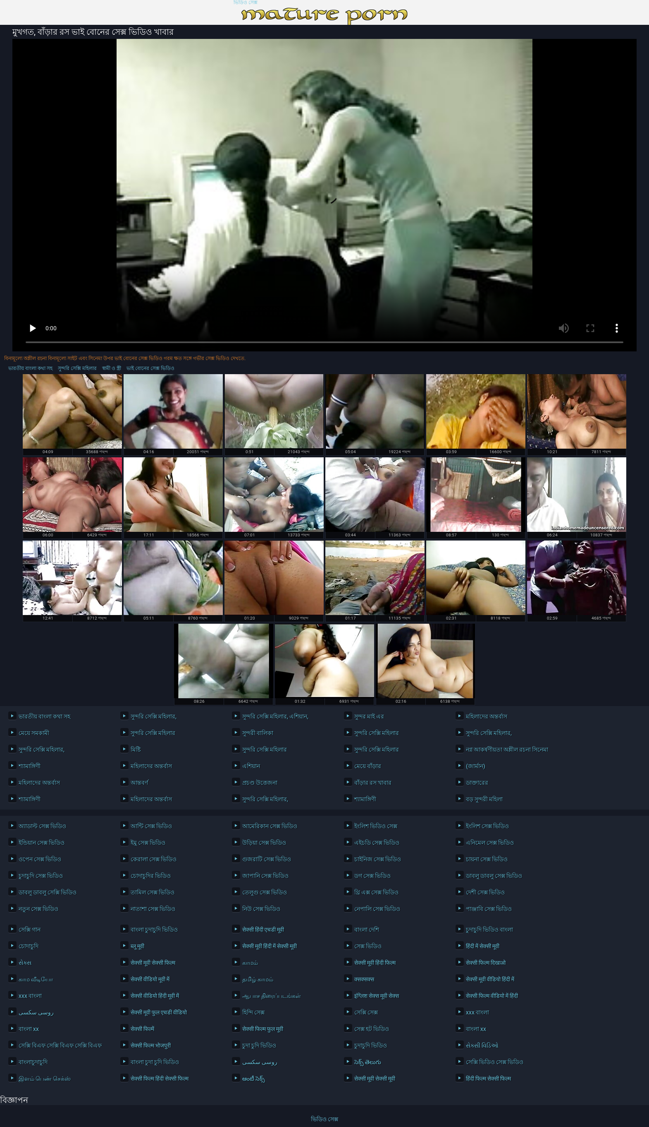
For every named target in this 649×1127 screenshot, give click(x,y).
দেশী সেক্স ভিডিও (485, 892)
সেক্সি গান (30, 929)
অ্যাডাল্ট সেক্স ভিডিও (42, 826)
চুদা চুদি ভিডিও (259, 1045)
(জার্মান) (475, 766)
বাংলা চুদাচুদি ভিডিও (154, 929)
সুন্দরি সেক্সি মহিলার (77, 368)
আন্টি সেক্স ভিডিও (151, 826)
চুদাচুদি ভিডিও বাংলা (489, 929)
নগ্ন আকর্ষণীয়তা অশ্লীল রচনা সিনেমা (507, 749)
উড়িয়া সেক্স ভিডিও (264, 842)
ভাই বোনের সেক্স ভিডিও (150, 368)
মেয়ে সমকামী (34, 733)
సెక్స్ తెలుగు (367, 1062)
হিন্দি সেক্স (253, 1012)
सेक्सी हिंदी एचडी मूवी (263, 929)
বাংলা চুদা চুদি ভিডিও (155, 1062)
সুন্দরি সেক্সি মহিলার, (154, 716)
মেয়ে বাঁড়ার (367, 766)
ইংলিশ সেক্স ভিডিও (487, 826)
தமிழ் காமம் (257, 979)
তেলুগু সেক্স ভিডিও (264, 892)
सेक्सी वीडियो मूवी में (150, 979)
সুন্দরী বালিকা (257, 733)
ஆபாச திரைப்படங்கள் (271, 995)
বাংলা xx (29, 1029)
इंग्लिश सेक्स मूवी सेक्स (376, 995)
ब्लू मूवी (137, 946)
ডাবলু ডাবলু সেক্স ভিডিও (494, 875)
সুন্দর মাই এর (369, 716)
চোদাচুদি (28, 946)
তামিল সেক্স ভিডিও (152, 892)
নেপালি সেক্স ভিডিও (377, 909)
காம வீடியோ (36, 979)
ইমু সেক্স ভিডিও (148, 842)
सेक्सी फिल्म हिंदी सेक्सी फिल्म (159, 1078)
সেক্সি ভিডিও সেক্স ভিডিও (494, 1062)
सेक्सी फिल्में (142, 1029)
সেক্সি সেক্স (366, 1012)
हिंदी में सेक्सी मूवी (482, 946)
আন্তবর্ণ (139, 782)
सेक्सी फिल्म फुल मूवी (262, 1029)
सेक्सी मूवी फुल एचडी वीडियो (159, 1012)
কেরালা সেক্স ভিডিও (154, 859)
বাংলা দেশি (366, 929)
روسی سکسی (36, 1012)
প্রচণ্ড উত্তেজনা (259, 782)
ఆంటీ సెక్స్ (253, 1078)
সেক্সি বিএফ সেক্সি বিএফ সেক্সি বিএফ (60, 1045)
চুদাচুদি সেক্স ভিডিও (41, 875)
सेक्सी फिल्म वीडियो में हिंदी (492, 995)
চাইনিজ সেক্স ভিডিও (377, 859)
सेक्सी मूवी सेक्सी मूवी (374, 1078)
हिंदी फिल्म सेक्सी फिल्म (488, 1078)
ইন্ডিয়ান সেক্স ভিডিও (41, 842)
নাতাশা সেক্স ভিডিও (153, 909)
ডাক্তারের (477, 782)
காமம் (250, 962)
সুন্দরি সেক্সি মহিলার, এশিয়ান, (275, 716)
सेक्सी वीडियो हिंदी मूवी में (155, 995)
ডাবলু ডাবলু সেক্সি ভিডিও (47, 892)
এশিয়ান (251, 766)
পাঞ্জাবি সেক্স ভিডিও (489, 909)
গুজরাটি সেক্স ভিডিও (266, 859)
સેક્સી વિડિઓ (482, 1045)
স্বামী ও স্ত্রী (111, 368)
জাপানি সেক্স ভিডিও (265, 875)
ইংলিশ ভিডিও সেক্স (375, 826)
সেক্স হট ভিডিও (371, 1029)
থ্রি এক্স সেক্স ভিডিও (376, 892)
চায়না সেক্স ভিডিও (487, 859)
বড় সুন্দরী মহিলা (484, 799)
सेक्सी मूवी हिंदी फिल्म (375, 962)
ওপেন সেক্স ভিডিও (40, 859)
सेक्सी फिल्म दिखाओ (486, 962)
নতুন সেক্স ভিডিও (38, 909)
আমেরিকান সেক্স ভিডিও (269, 826)
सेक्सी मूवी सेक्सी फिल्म (153, 962)
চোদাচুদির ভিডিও (151, 875)
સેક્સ (25, 962)
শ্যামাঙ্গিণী (30, 766)
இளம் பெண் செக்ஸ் (45, 1078)
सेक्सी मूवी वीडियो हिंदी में (490, 979)
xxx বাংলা (30, 995)
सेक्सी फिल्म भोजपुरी (151, 1045)
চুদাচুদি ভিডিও (370, 1045)
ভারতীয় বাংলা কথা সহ (30, 368)
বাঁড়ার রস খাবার (372, 782)
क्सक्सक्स (364, 979)
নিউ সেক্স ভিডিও (261, 909)
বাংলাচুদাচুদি (33, 1062)
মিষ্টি (136, 749)
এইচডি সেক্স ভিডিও (376, 842)
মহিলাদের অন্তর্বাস (486, 716)
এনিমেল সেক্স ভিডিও (490, 842)
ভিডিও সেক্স (246, 2)
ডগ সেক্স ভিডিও (372, 875)
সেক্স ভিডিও (368, 946)
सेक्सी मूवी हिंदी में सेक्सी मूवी (269, 946)
